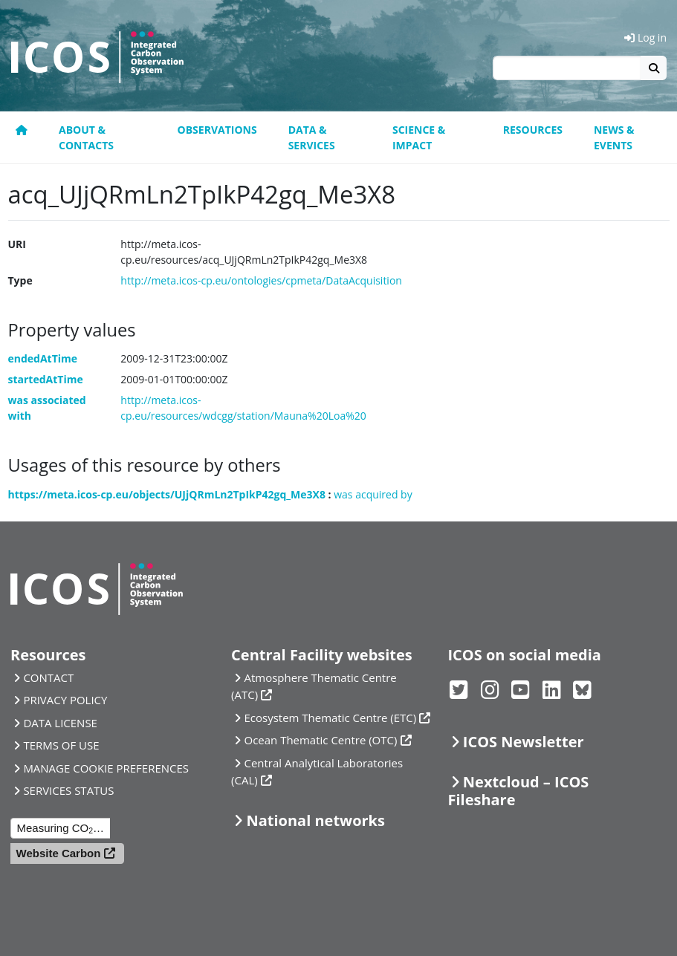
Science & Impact (418, 137)
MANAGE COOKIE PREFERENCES (106, 768)
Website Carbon (58, 853)
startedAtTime (45, 379)
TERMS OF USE (61, 745)
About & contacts (86, 137)
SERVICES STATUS (68, 790)
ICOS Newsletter (523, 742)
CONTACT (48, 677)
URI (17, 244)
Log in (645, 37)
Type (20, 280)
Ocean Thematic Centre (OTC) (320, 739)
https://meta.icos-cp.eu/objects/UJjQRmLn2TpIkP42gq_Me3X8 (166, 494)
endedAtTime (43, 358)
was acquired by (373, 494)
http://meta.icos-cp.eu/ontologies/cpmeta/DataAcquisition (261, 280)
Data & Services (311, 137)
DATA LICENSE (60, 722)
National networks (315, 820)
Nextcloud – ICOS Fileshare (518, 791)
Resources (533, 130)
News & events (614, 137)
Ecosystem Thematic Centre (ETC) (330, 717)
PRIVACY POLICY (65, 699)
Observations (217, 130)
